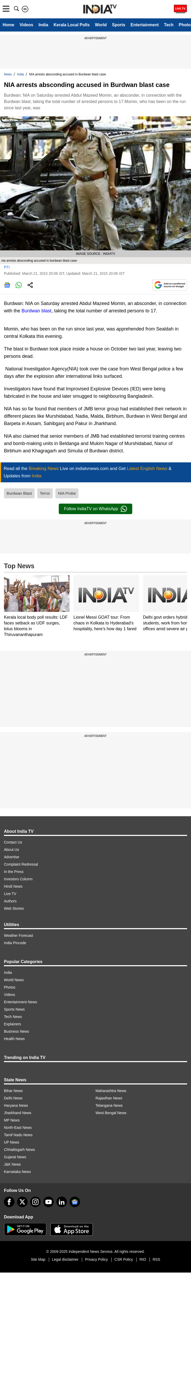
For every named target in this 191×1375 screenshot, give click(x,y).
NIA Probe (67, 493)
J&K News (12, 1164)
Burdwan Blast (19, 493)
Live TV (10, 894)
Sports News (14, 1009)
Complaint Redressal (21, 864)
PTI (7, 267)
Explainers (12, 1024)
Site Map (38, 1259)
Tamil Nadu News (18, 1135)
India (43, 25)
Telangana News (109, 1105)
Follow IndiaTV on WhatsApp (95, 509)
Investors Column (18, 879)
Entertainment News (20, 1002)
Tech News (13, 1017)
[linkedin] (61, 1202)
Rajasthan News (109, 1098)
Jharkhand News (17, 1113)
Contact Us (13, 842)
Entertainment (145, 25)
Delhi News (13, 1098)
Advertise (11, 857)
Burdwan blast (36, 310)
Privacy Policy (96, 1259)
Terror (45, 493)
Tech (168, 25)
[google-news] (75, 1202)
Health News (14, 1039)
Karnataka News (17, 1172)
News (8, 74)
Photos (9, 987)
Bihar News (13, 1091)
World (101, 25)
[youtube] (48, 1202)
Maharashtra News (111, 1091)
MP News (12, 1120)
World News (14, 980)
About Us (11, 849)
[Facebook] (9, 1202)
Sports (118, 25)
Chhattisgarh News (19, 1149)
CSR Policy (123, 1259)
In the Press (14, 872)
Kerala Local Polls (72, 25)
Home (8, 25)
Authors (10, 901)
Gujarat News (15, 1157)
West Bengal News (111, 1113)
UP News (11, 1142)
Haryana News (16, 1105)
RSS (156, 1259)
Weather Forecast (18, 935)
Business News (16, 1031)
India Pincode (15, 943)
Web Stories (14, 908)
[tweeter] (22, 1202)
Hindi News (13, 886)
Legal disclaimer (65, 1259)
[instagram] (35, 1202)
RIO (143, 1259)
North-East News (18, 1127)
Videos (26, 25)
